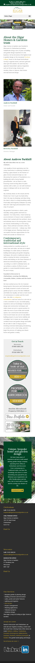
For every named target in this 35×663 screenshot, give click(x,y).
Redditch (6, 638)
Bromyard (25, 635)
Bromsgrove (14, 633)
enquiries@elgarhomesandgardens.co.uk (17, 356)
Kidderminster (23, 633)
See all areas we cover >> (11, 641)
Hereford (18, 635)
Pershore (12, 635)
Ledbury (15, 631)
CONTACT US (16, 490)
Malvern (9, 631)
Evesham (6, 635)
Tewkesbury (22, 631)
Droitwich (6, 633)
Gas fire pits (8, 603)
